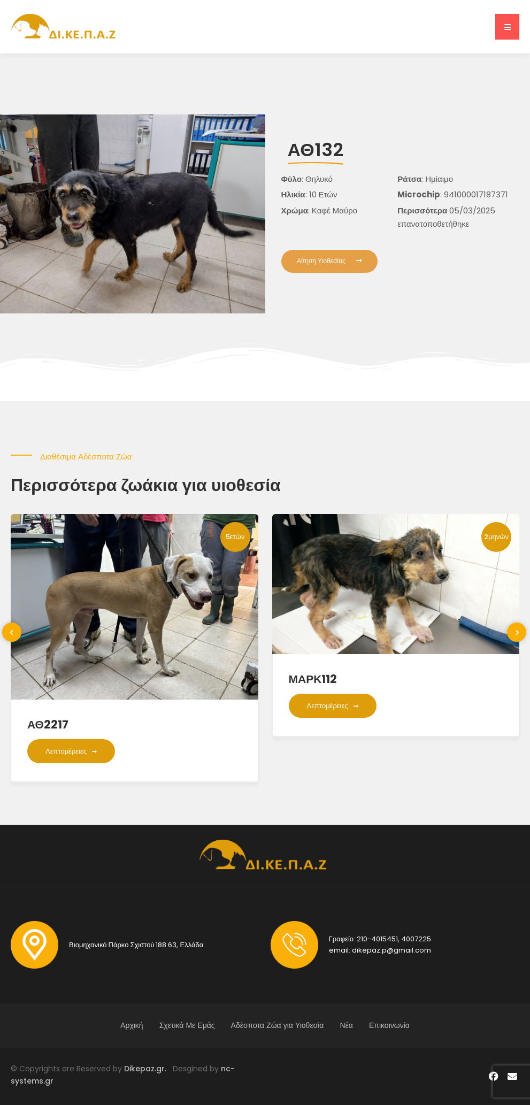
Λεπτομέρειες (71, 751)
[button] (507, 27)
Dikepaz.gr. (148, 1068)
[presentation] (11, 632)
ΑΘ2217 (47, 724)
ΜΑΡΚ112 (313, 679)
